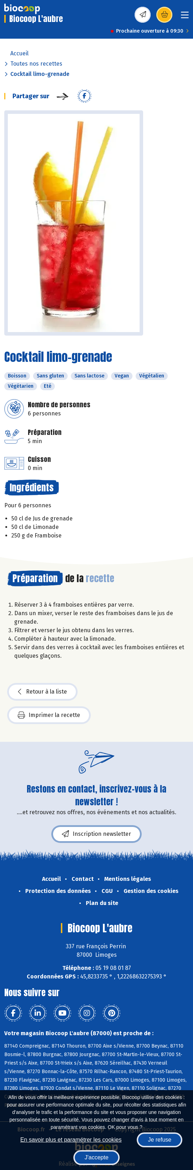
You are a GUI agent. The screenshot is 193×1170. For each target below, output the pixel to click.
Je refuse (159, 1140)
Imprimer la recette (49, 715)
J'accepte (96, 1157)
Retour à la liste (42, 691)
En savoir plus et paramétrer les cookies (71, 1140)
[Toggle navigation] (185, 17)
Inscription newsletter (96, 834)
